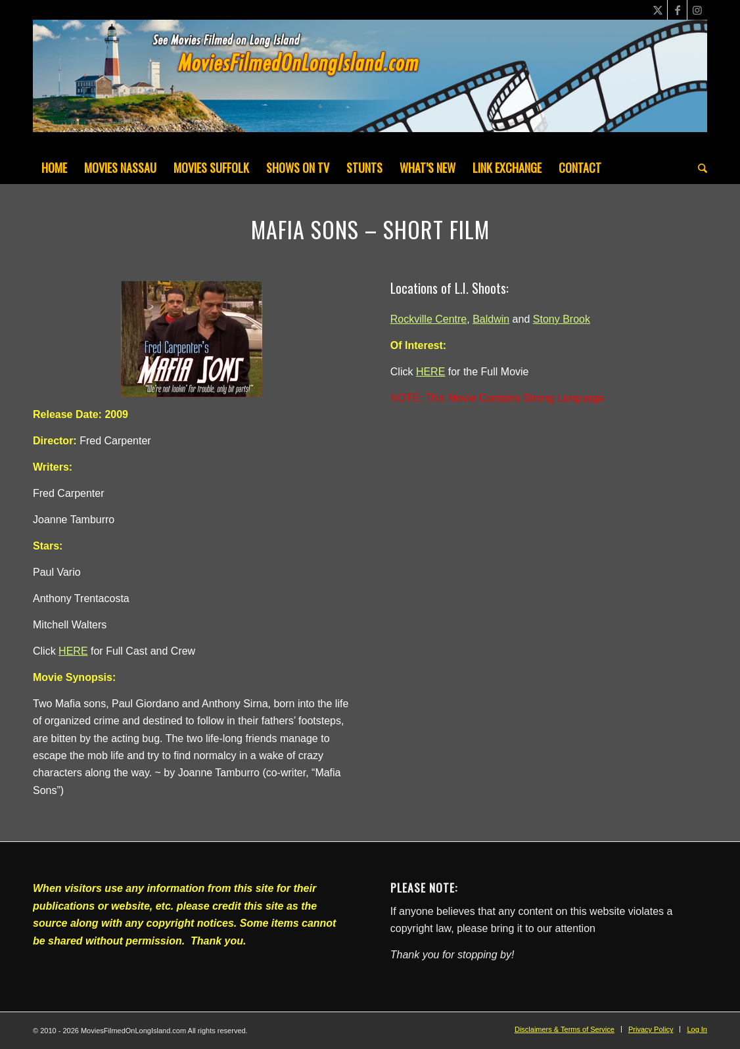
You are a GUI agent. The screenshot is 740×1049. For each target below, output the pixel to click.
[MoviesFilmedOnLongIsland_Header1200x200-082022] (370, 85)
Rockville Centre (428, 319)
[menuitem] (54, 167)
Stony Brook (561, 319)
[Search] (698, 167)
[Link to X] (657, 10)
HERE (72, 651)
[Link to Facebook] (677, 10)
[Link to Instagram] (697, 10)
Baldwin (491, 319)
